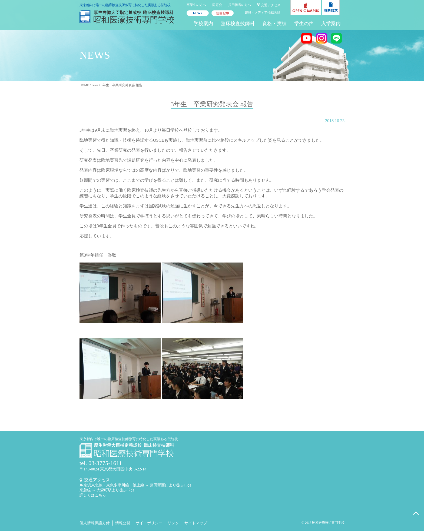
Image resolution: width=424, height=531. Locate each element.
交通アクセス (270, 5)
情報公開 (122, 523)
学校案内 (203, 23)
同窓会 (217, 5)
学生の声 (304, 23)
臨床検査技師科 (238, 23)
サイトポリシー (149, 523)
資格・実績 (274, 23)
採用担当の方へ (239, 5)
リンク (173, 523)
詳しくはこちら (93, 495)
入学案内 (331, 23)
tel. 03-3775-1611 (101, 463)
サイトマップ (195, 523)
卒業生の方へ (196, 5)
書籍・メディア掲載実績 (262, 12)
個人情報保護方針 (95, 523)
